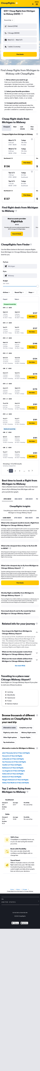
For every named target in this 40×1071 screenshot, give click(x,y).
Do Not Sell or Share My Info (20, 912)
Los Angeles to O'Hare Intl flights (13, 771)
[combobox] (9, 20)
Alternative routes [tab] (9, 727)
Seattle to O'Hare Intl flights (12, 765)
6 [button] (28, 471)
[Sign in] (33, 4)
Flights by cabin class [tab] (10, 732)
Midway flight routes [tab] (28, 732)
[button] (20, 26)
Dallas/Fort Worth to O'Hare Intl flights (15, 783)
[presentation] (22, 14)
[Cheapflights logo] (8, 3)
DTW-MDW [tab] (7, 499)
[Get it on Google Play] (15, 923)
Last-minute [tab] (22, 128)
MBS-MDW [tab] (18, 499)
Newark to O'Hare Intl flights (12, 756)
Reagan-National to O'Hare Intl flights (15, 780)
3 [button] (19, 471)
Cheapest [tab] (6, 127)
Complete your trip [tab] (25, 727)
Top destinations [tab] (8, 742)
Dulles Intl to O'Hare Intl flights (12, 774)
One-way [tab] (32, 128)
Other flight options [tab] (10, 737)
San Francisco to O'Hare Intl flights (14, 762)
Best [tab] (14, 127)
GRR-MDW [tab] (29, 499)
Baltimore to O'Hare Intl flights (12, 768)
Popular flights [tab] (25, 737)
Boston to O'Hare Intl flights (11, 777)
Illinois (18, 889)
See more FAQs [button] (20, 665)
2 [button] (15, 471)
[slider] (37, 286)
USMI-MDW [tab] (7, 518)
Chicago (24, 889)
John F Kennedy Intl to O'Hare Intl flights (16, 753)
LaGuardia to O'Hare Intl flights (13, 759)
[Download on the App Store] (24, 923)
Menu (37, 3)
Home (12, 889)
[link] (17, 234)
